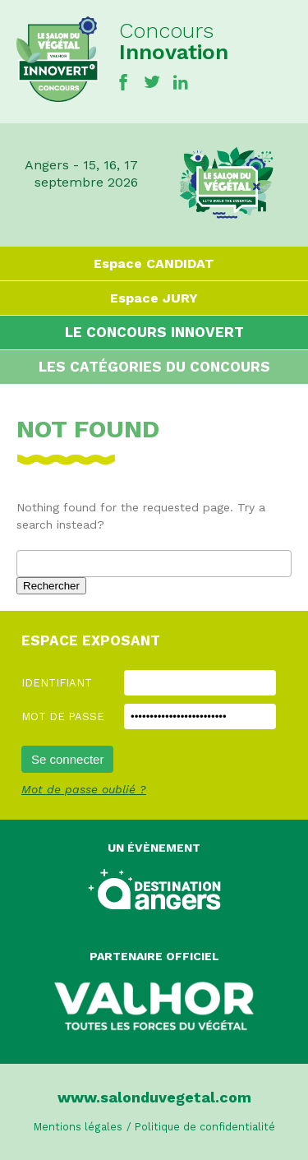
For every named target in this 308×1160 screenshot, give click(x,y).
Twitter (152, 82)
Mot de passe (62, 716)
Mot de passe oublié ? (83, 789)
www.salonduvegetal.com (154, 1097)
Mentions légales (78, 1127)
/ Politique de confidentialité (200, 1127)
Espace (154, 263)
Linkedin (180, 82)
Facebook (123, 82)
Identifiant (56, 683)
